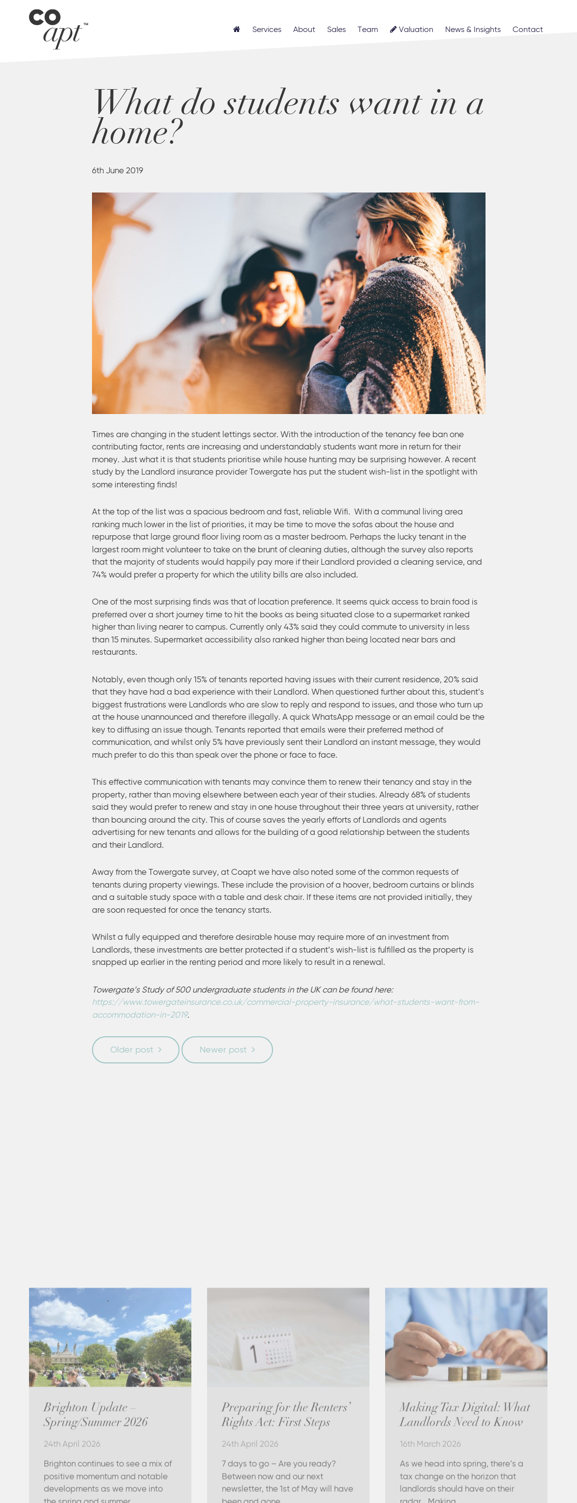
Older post (131, 1050)
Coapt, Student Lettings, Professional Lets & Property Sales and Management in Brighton (58, 28)
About (304, 30)
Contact (528, 30)
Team (368, 30)
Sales (336, 30)
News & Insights (473, 30)
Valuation (411, 29)
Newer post (223, 1050)
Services (266, 30)
